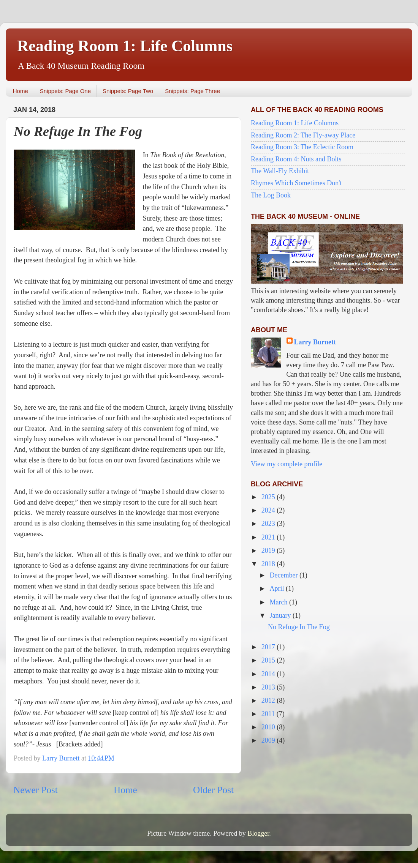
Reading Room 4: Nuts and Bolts (296, 159)
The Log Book (271, 195)
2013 (269, 687)
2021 (269, 537)
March (279, 602)
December (284, 575)
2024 (269, 510)
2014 (269, 674)
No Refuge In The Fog (299, 627)
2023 (269, 523)
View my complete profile (286, 464)
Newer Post (35, 790)
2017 (269, 647)
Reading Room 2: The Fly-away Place (303, 135)
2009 (269, 740)
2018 (269, 564)
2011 (269, 714)
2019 (269, 550)
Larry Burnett (315, 342)
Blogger (258, 833)
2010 (269, 727)
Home (20, 91)
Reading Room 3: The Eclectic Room (302, 147)
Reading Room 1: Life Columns (125, 46)
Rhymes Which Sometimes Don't (296, 183)
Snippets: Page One (65, 91)
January (280, 615)
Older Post (213, 790)
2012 (269, 700)
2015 (269, 660)
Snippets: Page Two (128, 91)
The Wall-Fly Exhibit (280, 171)
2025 (269, 497)
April (277, 588)
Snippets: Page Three (192, 91)
